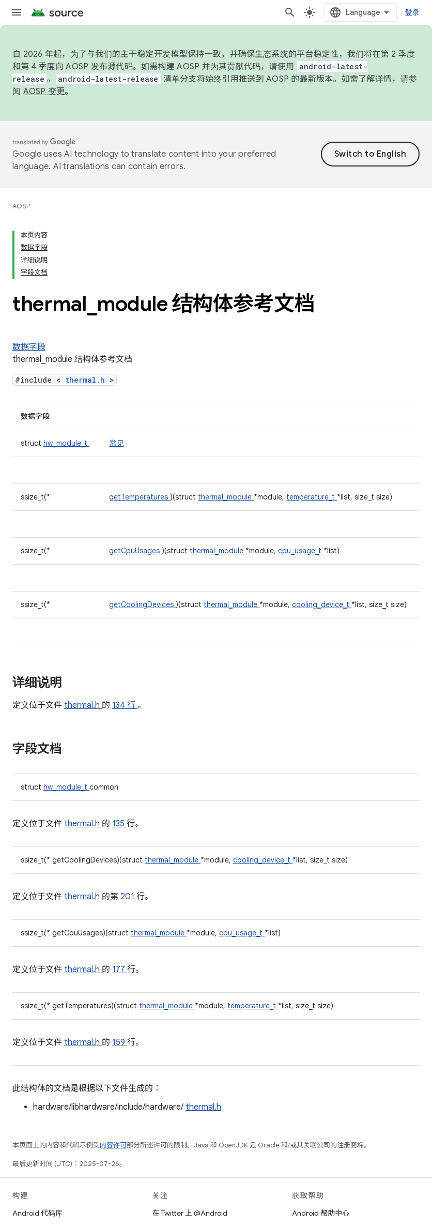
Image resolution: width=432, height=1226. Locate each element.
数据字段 (28, 347)
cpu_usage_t (300, 550)
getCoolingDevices (142, 604)
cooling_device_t (321, 604)
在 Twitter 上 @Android (189, 1213)
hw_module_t (66, 443)
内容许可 (113, 1145)
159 (119, 1042)
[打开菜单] (16, 12)
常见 (116, 443)
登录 (412, 12)
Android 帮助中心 (320, 1213)
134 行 (124, 705)
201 (128, 896)
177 (119, 969)
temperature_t (311, 497)
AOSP (21, 206)
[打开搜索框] (290, 12)
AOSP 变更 (44, 91)
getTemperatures (139, 497)
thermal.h (87, 380)
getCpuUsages (135, 550)
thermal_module (226, 497)
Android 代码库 (37, 1213)
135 (119, 824)
